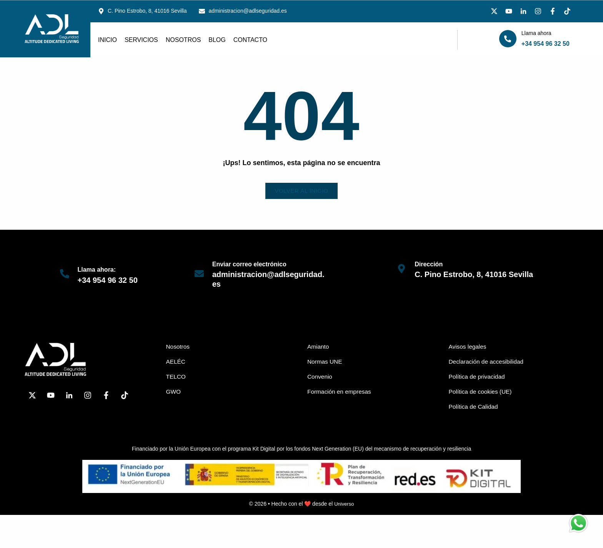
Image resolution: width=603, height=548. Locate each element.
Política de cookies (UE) (482, 393)
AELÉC (176, 362)
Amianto (318, 347)
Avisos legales (468, 347)
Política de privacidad (478, 377)
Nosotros (183, 40)
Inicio (107, 40)
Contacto (250, 40)
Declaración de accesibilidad (488, 362)
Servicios (141, 40)
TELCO (176, 377)
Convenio (320, 377)
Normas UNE (325, 362)
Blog (216, 40)
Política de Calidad (474, 408)
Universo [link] (344, 506)
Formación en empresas (340, 393)
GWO (174, 393)
